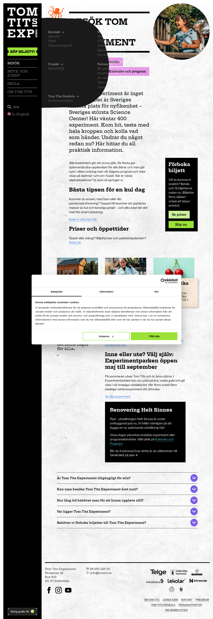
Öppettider (108, 62)
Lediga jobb (170, 599)
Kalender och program (125, 71)
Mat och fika (84, 71)
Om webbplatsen (176, 610)
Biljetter (81, 62)
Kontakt (186, 599)
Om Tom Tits (19, 92)
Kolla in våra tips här (83, 219)
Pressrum (202, 599)
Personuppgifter (190, 604)
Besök (13, 63)
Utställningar (85, 81)
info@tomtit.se (98, 573)
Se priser (179, 214)
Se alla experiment (118, 396)
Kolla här (75, 242)
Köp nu (181, 224)
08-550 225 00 (98, 569)
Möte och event (17, 73)
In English (18, 114)
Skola (13, 84)
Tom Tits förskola (163, 604)
